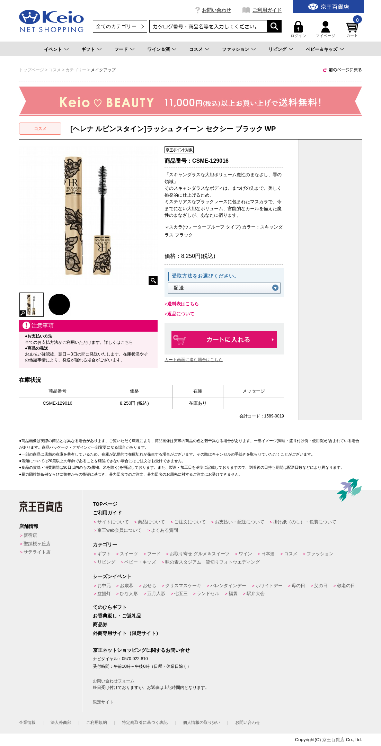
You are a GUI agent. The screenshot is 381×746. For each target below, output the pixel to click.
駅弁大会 (256, 593)
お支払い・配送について (239, 521)
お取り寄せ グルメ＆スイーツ (200, 553)
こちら (127, 342)
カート (353, 29)
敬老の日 (346, 585)
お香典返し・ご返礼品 (117, 616)
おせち (149, 585)
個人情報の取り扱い (201, 722)
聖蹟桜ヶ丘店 (37, 543)
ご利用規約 (96, 722)
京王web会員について (119, 530)
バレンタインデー (228, 585)
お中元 (104, 585)
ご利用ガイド (267, 10)
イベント (53, 49)
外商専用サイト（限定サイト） (127, 633)
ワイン (245, 553)
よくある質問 (164, 530)
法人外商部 (61, 722)
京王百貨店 (333, 739)
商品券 (100, 624)
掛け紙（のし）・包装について (304, 521)
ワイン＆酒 (158, 49)
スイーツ (129, 553)
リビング (277, 49)
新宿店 (30, 535)
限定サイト (103, 702)
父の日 (321, 585)
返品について (180, 313)
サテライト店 (37, 552)
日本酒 (268, 553)
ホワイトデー (269, 585)
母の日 (298, 585)
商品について (151, 521)
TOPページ (105, 504)
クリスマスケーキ (183, 585)
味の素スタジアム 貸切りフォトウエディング (212, 562)
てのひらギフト (110, 607)
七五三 (181, 593)
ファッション (235, 49)
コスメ (196, 49)
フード (121, 49)
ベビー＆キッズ (321, 49)
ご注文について (190, 521)
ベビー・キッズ (140, 562)
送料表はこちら (183, 303)
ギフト (88, 49)
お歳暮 (126, 585)
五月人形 (156, 593)
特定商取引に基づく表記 (145, 722)
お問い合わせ (216, 10)
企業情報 (27, 722)
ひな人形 (129, 593)
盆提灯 (104, 593)
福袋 (233, 593)
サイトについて (113, 521)
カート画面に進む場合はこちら (194, 359)
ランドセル (208, 593)
